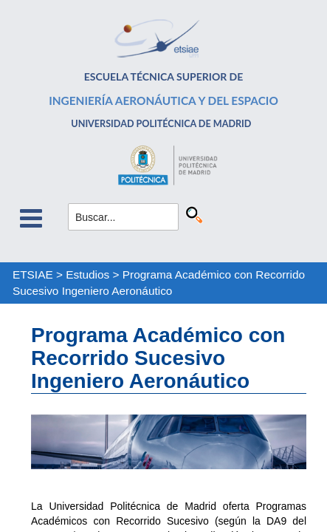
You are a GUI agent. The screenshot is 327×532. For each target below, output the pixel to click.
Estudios (87, 274)
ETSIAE (33, 274)
